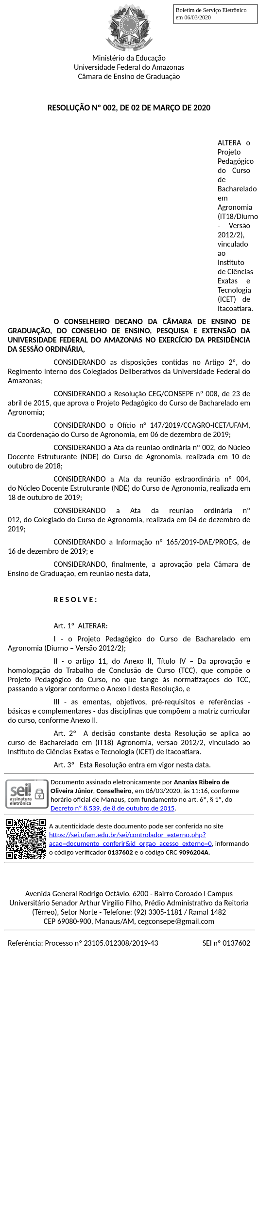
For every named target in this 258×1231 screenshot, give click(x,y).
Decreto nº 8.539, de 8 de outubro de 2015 (112, 808)
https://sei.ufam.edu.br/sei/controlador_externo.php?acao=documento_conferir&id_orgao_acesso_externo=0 (130, 839)
